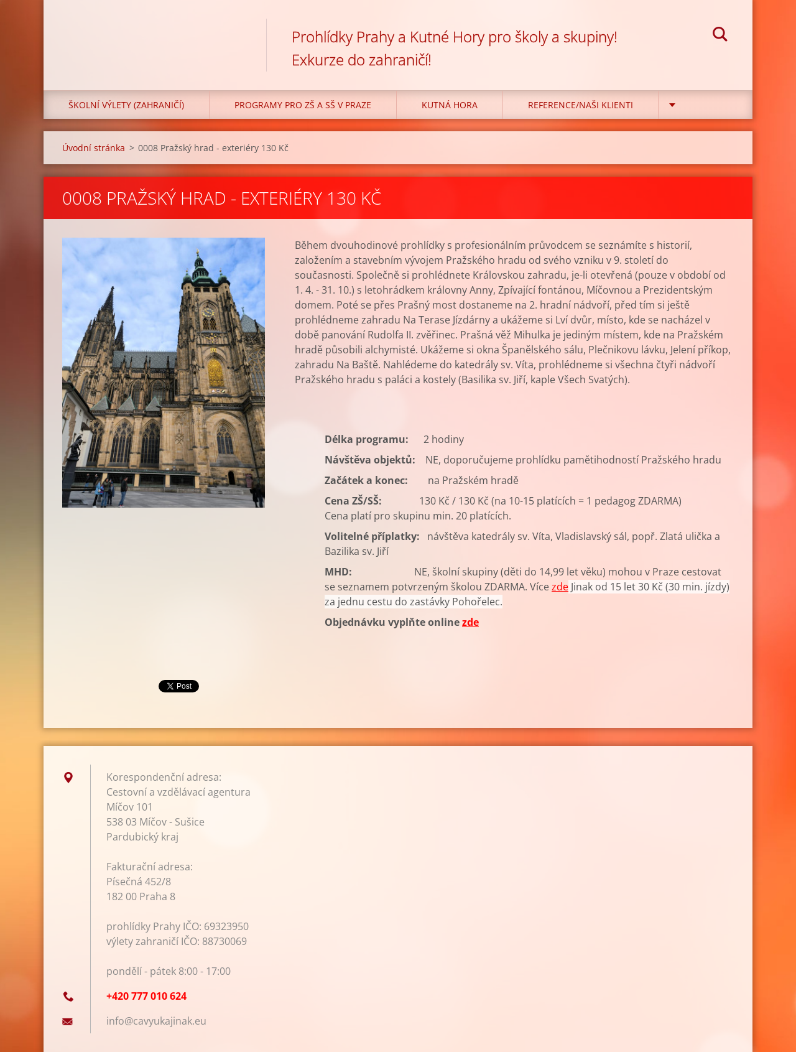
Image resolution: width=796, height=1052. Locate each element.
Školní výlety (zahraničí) (126, 105)
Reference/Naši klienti (580, 105)
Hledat (720, 36)
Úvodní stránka (93, 148)
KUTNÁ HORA (450, 105)
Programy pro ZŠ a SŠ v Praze (302, 105)
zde (560, 586)
